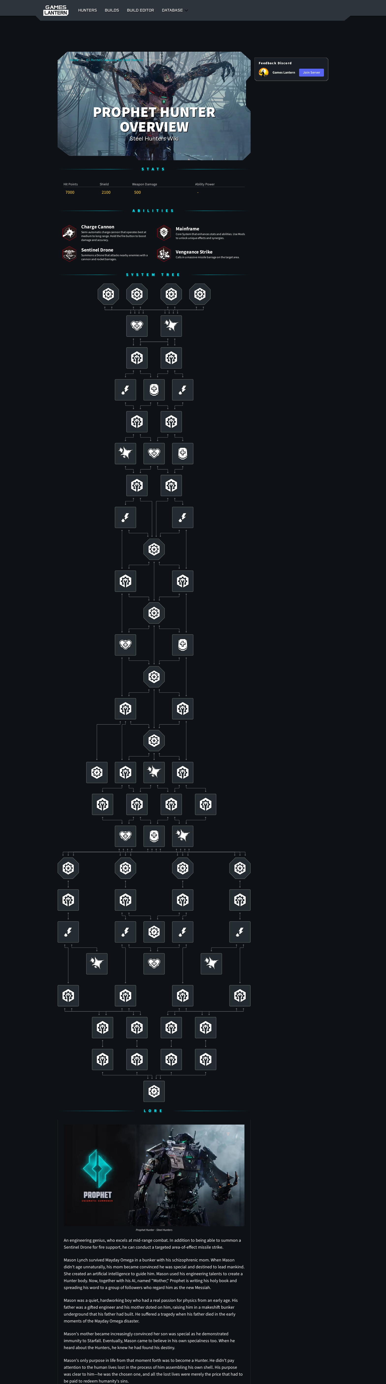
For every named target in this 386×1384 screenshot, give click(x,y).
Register (336, 10)
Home (73, 60)
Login (319, 10)
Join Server (311, 72)
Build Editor (140, 10)
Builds (112, 10)
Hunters (87, 10)
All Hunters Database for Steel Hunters (114, 60)
